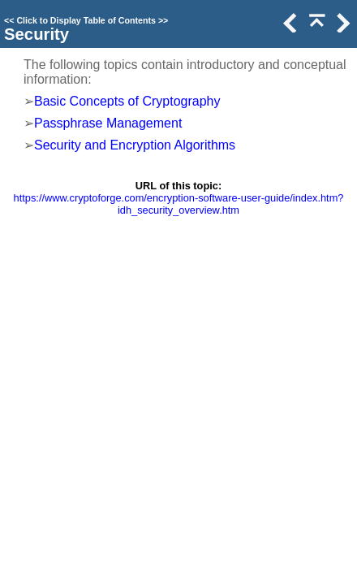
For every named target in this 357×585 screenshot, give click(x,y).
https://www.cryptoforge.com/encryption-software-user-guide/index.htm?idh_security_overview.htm (179, 204)
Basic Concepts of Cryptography (127, 101)
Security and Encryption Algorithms (134, 145)
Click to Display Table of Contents (86, 20)
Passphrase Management (108, 123)
